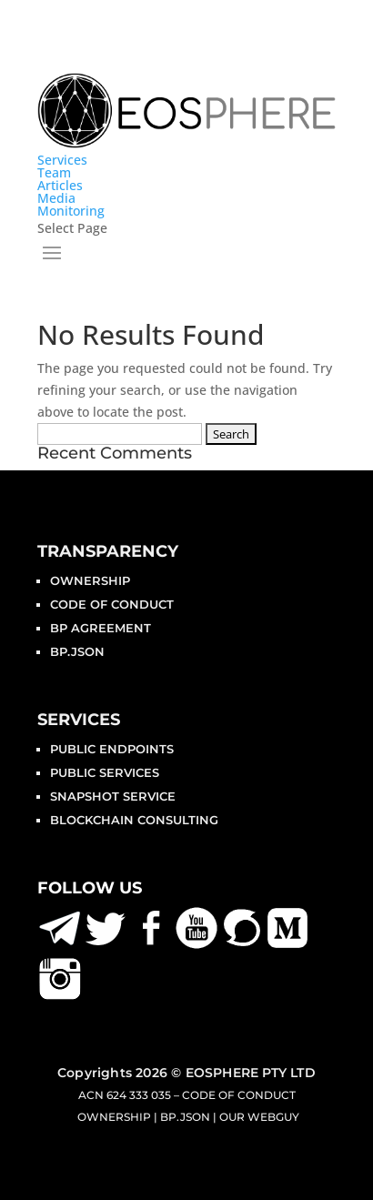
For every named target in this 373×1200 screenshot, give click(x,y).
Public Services (104, 772)
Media (56, 198)
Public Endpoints (112, 748)
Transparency (107, 551)
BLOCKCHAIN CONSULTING (134, 819)
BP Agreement (100, 627)
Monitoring (71, 210)
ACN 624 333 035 (124, 1095)
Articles (60, 185)
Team (54, 172)
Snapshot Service (113, 796)
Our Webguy (259, 1117)
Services (62, 159)
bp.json (77, 651)
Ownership (90, 580)
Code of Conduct (112, 604)
